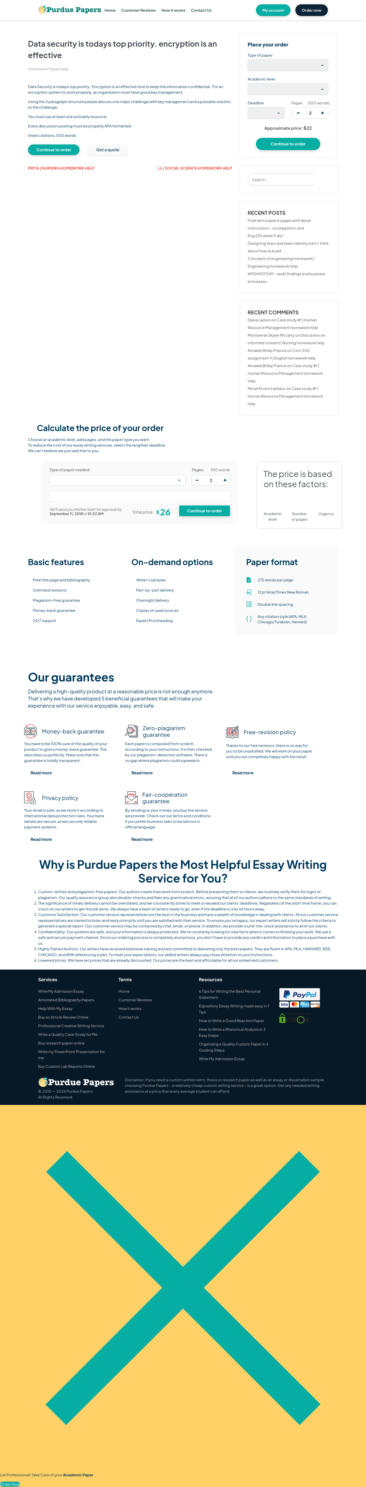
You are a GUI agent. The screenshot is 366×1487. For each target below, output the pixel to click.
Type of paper (260, 55)
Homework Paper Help (48, 68)
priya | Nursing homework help (61, 168)
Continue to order (53, 149)
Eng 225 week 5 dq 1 (265, 235)
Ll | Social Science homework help (195, 168)
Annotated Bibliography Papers (66, 999)
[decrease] (298, 112)
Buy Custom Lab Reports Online (66, 1066)
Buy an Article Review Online (63, 1017)
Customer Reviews (138, 10)
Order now (312, 10)
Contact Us (201, 10)
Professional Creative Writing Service (71, 1025)
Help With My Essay (55, 1008)
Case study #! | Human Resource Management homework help (285, 373)
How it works (173, 10)
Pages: (198, 469)
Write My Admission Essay (61, 991)
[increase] (322, 112)
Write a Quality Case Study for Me (68, 1034)
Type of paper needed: (70, 469)
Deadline (256, 102)
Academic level (261, 78)
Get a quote (107, 149)
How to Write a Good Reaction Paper (231, 1020)
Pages (296, 102)
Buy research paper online (61, 1042)
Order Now (10, 1484)
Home (110, 10)
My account (273, 10)
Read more (41, 772)
